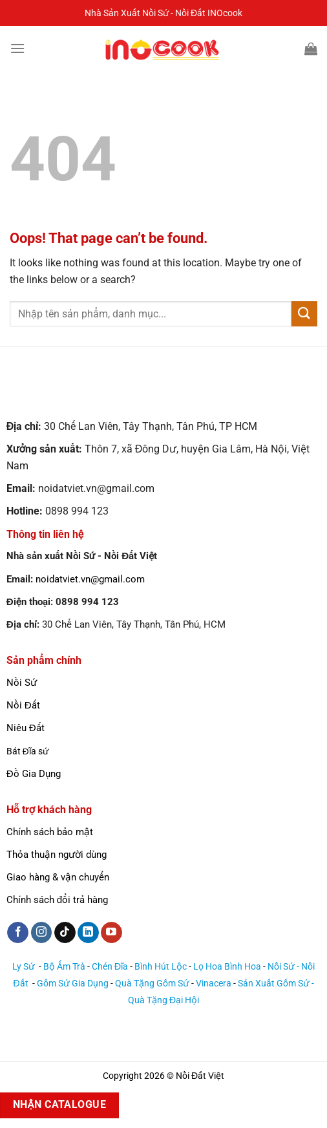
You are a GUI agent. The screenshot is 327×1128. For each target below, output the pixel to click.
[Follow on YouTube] (111, 933)
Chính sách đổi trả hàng (57, 900)
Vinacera (213, 983)
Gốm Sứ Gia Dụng (73, 983)
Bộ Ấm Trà (64, 966)
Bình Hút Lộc (160, 966)
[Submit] (304, 313)
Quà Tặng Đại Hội (163, 1000)
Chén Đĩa (110, 966)
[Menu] (17, 48)
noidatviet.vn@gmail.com (90, 579)
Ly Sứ (24, 966)
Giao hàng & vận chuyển (57, 877)
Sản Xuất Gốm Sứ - (276, 983)
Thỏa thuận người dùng (56, 854)
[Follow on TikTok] (65, 933)
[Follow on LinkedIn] (88, 933)
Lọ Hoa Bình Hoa (227, 966)
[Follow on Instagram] (41, 933)
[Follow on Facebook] (17, 933)
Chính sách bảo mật (49, 832)
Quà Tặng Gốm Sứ (152, 983)
